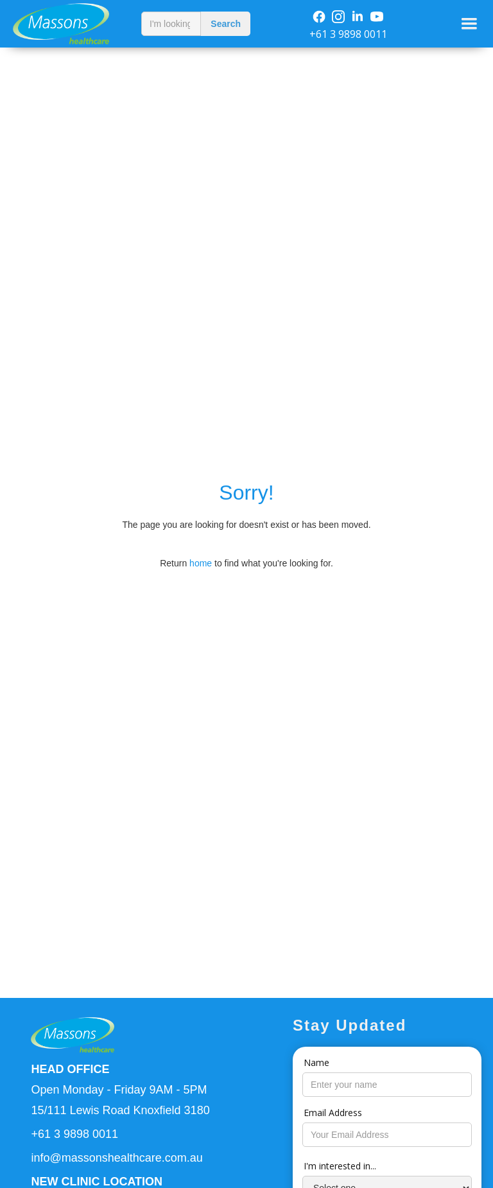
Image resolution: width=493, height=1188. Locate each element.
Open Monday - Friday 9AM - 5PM (119, 1089)
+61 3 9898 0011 (348, 34)
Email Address (333, 1112)
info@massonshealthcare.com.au (116, 1157)
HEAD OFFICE (70, 1069)
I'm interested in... (340, 1166)
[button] (469, 24)
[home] (67, 23)
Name (316, 1062)
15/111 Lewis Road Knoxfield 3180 (120, 1110)
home (200, 563)
